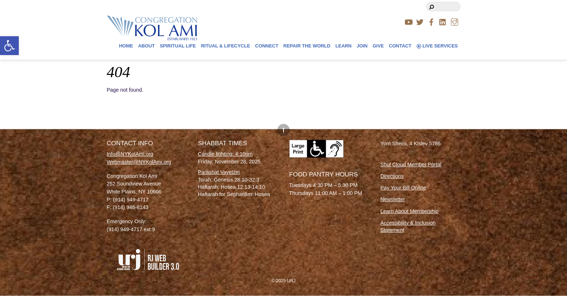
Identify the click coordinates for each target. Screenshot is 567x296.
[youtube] (408, 21)
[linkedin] (443, 21)
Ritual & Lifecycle (225, 46)
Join (362, 46)
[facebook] (431, 21)
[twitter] (420, 21)
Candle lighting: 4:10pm (225, 154)
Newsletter (392, 199)
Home (126, 46)
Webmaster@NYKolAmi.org (139, 162)
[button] (9, 45)
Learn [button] (344, 46)
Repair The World (307, 46)
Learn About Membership (409, 211)
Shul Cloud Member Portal (411, 164)
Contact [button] (400, 46)
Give (378, 46)
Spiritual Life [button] (178, 46)
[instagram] (454, 21)
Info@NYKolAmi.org (130, 154)
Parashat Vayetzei (219, 172)
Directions (392, 176)
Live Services (437, 46)
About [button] (146, 46)
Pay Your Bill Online (403, 188)
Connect (266, 46)
